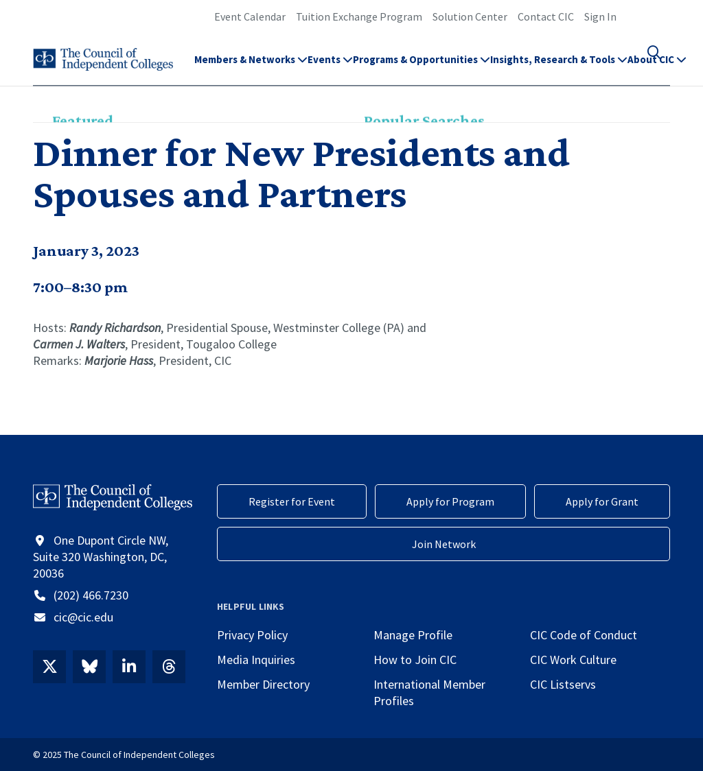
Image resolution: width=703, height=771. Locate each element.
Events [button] (330, 65)
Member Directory (263, 684)
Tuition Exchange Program (359, 16)
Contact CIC (546, 16)
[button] (661, 66)
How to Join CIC (415, 659)
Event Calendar (250, 16)
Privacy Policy (252, 635)
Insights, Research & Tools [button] (558, 65)
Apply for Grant (602, 501)
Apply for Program (450, 501)
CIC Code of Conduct (583, 635)
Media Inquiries (256, 659)
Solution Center (470, 16)
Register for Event (292, 501)
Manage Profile (412, 635)
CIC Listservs (563, 684)
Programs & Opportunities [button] (421, 65)
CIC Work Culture (573, 659)
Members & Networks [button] (251, 65)
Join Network (444, 544)
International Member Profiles (429, 692)
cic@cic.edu (83, 617)
